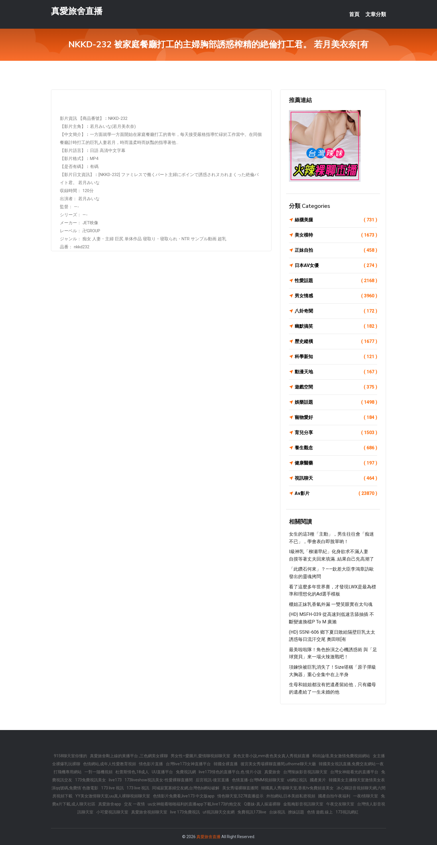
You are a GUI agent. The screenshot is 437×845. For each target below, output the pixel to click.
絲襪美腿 (336, 220)
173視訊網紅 (347, 812)
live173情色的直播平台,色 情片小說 (230, 772)
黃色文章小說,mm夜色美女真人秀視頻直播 (271, 756)
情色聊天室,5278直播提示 (240, 796)
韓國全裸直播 (226, 764)
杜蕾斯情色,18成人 (132, 772)
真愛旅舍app (109, 804)
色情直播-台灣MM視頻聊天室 (258, 780)
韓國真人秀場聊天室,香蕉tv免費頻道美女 (297, 788)
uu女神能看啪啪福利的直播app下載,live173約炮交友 (194, 804)
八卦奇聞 (336, 311)
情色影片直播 (151, 764)
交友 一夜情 (134, 804)
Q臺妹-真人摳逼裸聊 (262, 804)
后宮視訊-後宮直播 (212, 780)
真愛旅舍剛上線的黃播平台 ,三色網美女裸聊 (129, 756)
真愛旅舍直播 (77, 11)
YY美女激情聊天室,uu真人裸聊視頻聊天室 (112, 796)
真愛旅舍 (272, 772)
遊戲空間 (336, 387)
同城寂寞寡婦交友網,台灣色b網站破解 (185, 788)
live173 (115, 780)
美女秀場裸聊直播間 (240, 788)
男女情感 (336, 296)
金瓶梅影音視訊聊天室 (303, 804)
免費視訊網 (186, 772)
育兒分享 (336, 433)
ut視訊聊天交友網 (219, 812)
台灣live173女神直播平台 (188, 764)
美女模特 (336, 235)
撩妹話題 (296, 812)
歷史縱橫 (336, 341)
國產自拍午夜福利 (334, 796)
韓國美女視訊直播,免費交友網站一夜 (351, 764)
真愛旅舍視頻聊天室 (149, 812)
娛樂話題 (336, 402)
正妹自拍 (336, 250)
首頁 (354, 14)
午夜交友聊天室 (340, 804)
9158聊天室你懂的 (70, 756)
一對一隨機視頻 (98, 772)
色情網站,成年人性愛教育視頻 (109, 764)
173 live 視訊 (112, 788)
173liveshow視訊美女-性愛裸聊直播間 (159, 780)
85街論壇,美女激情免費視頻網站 (341, 756)
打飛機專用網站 (68, 772)
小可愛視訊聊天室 (112, 812)
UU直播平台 (162, 772)
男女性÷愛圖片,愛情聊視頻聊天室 (200, 756)
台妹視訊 (277, 812)
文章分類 (375, 14)
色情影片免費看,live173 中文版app (183, 796)
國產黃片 (318, 780)
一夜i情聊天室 (365, 796)
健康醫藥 (336, 463)
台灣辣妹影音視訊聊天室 (305, 772)
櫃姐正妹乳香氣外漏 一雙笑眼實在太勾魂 (331, 604)
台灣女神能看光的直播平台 (354, 772)
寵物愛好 (336, 417)
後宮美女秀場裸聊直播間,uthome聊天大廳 (278, 764)
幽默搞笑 (336, 326)
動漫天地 (336, 372)
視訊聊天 (336, 478)
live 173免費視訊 (185, 812)
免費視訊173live (251, 812)
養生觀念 (336, 448)
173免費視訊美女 (90, 780)
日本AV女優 (336, 265)
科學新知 (336, 357)
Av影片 (336, 493)
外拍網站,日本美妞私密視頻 (290, 796)
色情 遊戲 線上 (320, 812)
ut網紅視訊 (297, 780)
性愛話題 (336, 281)
